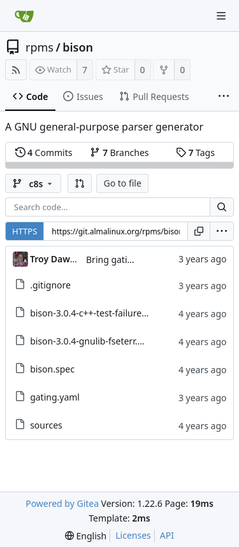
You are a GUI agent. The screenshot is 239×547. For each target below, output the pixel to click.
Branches (119, 152)
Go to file (122, 183)
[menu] (222, 231)
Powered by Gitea (62, 503)
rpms (39, 47)
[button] (80, 183)
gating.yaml (55, 397)
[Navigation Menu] (221, 15)
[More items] (224, 97)
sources (46, 425)
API (167, 535)
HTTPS (24, 231)
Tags (195, 152)
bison (77, 47)
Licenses (133, 535)
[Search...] (222, 207)
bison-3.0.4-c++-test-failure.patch (99, 313)
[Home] (24, 15)
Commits (44, 152)
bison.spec (52, 369)
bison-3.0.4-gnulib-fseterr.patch (95, 341)
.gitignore (50, 285)
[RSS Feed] (16, 69)
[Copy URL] (198, 231)
